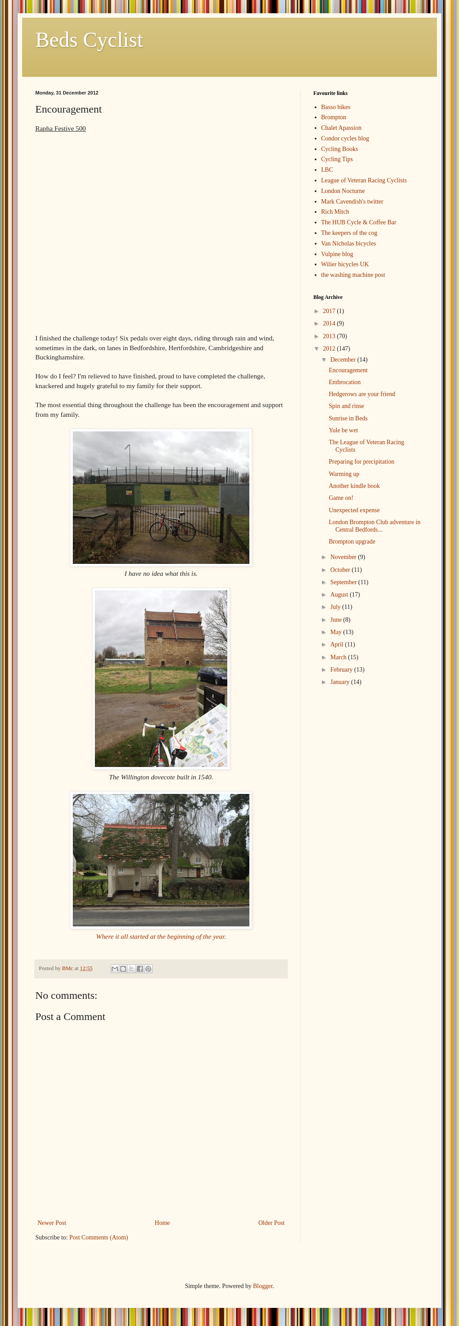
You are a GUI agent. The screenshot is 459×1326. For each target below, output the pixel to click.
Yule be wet (343, 430)
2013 (330, 336)
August (340, 594)
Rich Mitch (335, 211)
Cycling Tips (337, 159)
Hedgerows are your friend (362, 394)
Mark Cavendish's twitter (352, 201)
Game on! (341, 498)
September (344, 582)
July (336, 607)
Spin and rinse (346, 406)
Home (162, 1223)
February (342, 669)
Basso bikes (336, 107)
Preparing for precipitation (362, 461)
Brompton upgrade (352, 541)
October (341, 570)
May (336, 632)
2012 (330, 348)
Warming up (344, 474)
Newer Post (52, 1223)
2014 (330, 323)
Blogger (262, 1286)
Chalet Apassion (341, 128)
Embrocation (345, 382)
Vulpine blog (337, 254)
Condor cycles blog (345, 138)
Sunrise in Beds (348, 418)
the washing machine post (353, 275)
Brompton (333, 117)
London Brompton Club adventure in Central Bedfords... (375, 526)
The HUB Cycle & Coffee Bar (358, 222)
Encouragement (348, 370)
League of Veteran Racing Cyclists (364, 180)
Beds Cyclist (89, 39)
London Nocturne (343, 191)
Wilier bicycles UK (345, 264)
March (339, 657)
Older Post (272, 1223)
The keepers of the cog (349, 233)
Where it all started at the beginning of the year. (161, 936)
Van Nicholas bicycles (348, 243)
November (344, 557)
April (337, 644)
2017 (330, 311)
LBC (327, 169)
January (340, 682)
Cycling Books (339, 149)
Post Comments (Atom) (98, 1237)
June (336, 619)
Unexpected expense (354, 510)
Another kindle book (354, 486)
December (343, 359)
